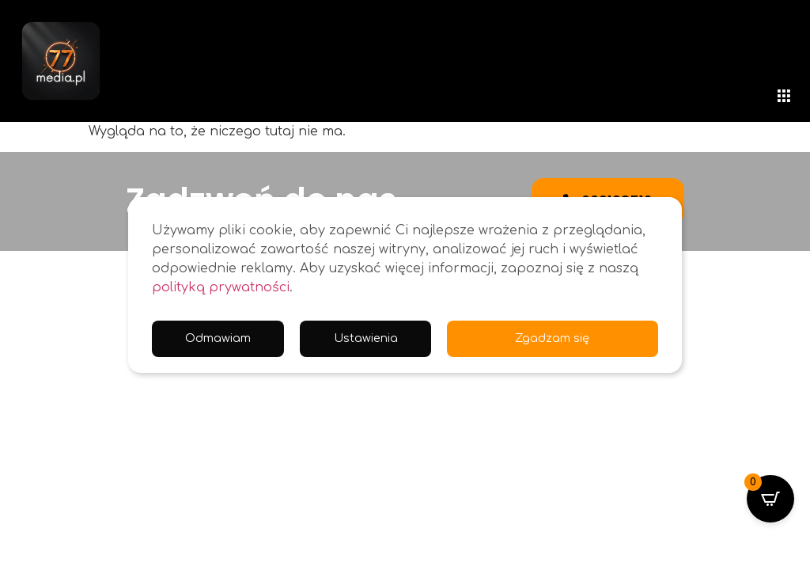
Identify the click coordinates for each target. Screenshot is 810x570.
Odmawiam (220, 339)
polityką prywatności (221, 286)
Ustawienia (371, 339)
